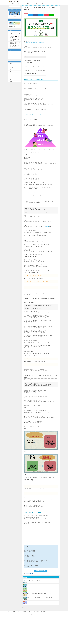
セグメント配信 (29, 573)
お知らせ (18, 3)
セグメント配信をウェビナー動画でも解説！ (31, 73)
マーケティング (35, 3)
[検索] (14, 6)
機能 (10, 79)
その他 (10, 71)
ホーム (10, 3)
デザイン (11, 73)
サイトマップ (36, 614)
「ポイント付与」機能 (45, 226)
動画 (32, 573)
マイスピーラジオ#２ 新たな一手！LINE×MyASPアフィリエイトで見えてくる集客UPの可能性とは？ (39, 597)
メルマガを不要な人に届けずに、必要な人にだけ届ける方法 (34, 42)
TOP (12, 611)
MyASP (13, 3)
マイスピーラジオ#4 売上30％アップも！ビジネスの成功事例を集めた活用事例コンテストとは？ (39, 593)
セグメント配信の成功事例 (28, 62)
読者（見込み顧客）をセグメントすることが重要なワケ (32, 60)
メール (10, 77)
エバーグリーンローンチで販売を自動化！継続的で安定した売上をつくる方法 (36, 589)
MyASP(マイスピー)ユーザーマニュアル (15, 54)
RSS (40, 614)
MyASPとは (31, 614)
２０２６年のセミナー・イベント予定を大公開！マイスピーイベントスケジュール (15, 33)
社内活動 (28, 3)
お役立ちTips (41, 3)
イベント (23, 3)
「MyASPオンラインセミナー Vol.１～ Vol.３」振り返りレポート (35, 580)
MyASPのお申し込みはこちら (41, 570)
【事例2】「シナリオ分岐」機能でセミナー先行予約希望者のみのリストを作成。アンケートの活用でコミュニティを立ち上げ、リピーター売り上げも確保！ (35, 67)
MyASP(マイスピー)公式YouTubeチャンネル (15, 58)
